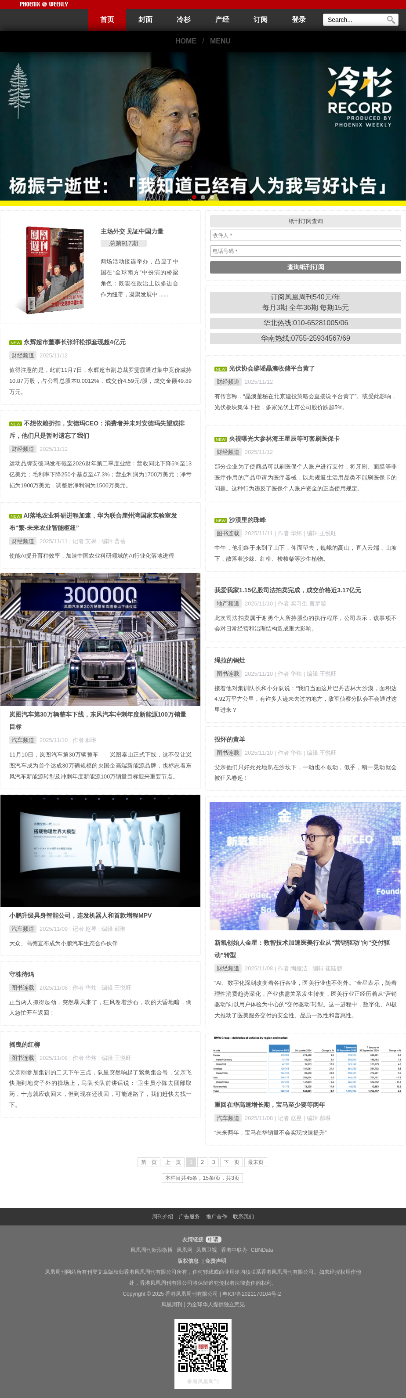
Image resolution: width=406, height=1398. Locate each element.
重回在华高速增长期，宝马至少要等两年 (269, 1104)
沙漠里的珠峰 (247, 519)
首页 (107, 19)
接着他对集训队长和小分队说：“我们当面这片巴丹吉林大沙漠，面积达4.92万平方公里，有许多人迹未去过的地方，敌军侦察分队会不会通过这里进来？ (305, 699)
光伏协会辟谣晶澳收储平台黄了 (272, 368)
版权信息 (188, 1261)
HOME (185, 41)
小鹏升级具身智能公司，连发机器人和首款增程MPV (80, 915)
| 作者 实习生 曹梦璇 (300, 603)
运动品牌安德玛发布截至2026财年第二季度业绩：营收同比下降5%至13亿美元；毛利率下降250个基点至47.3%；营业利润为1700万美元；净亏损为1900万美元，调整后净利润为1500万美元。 (100, 474)
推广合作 (216, 1217)
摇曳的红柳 (24, 1044)
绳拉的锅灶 (229, 660)
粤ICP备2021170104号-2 (251, 1294)
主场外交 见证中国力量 (132, 231)
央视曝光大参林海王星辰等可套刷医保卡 (284, 438)
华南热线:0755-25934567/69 (305, 338)
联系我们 (243, 1217)
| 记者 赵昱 (83, 929)
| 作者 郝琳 (83, 740)
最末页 (256, 1162)
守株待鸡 (21, 974)
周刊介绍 (162, 1217)
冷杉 (184, 19)
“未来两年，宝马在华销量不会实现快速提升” (270, 1132)
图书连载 (228, 533)
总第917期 (123, 243)
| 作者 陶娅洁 (292, 968)
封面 (145, 19)
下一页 (231, 1162)
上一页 (173, 1162)
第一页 (149, 1162)
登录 (299, 19)
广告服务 (189, 1217)
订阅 (261, 19)
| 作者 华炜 (289, 533)
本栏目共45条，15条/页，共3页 (202, 1178)
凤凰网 (184, 1250)
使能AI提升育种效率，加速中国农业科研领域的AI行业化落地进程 (91, 555)
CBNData (262, 1250)
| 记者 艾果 (83, 541)
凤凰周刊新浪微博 (151, 1250)
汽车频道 (22, 740)
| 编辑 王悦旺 (320, 533)
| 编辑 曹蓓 (112, 541)
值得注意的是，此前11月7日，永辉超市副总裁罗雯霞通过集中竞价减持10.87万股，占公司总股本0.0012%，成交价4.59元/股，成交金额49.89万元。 (100, 381)
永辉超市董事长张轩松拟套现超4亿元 (75, 342)
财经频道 (22, 355)
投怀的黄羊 (229, 739)
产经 (222, 19)
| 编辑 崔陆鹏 (325, 968)
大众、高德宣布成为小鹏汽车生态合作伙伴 (63, 943)
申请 (212, 1239)
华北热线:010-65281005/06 (305, 323)
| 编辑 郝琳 (112, 929)
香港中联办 (234, 1250)
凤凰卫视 (206, 1250)
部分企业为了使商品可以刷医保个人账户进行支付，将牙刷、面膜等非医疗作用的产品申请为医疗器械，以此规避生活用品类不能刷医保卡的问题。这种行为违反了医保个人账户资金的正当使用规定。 (305, 477)
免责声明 (215, 1261)
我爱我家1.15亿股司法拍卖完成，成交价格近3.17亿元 (288, 590)
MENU (220, 41)
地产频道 (228, 603)
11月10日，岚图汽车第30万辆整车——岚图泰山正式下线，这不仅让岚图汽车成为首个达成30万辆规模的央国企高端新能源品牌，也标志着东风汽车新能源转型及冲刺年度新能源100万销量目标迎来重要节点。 (100, 765)
